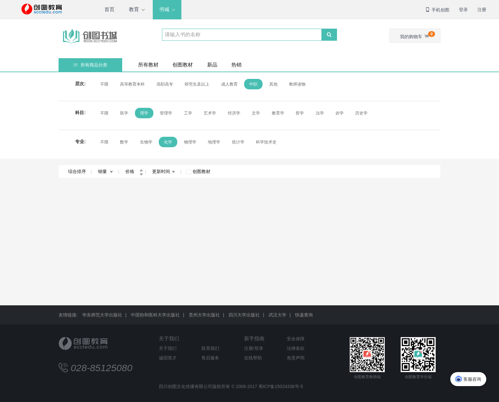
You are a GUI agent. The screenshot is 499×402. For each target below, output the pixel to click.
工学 (188, 113)
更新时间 (163, 171)
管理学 (166, 113)
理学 (144, 113)
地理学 (214, 142)
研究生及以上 (197, 84)
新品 (212, 64)
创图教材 (182, 64)
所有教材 (148, 64)
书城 (164, 9)
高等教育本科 (132, 84)
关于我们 (169, 338)
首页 (109, 9)
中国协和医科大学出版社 (155, 314)
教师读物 (297, 84)
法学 (320, 113)
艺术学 (210, 113)
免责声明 (296, 357)
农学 (339, 113)
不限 (104, 84)
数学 (124, 142)
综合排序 (77, 171)
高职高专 (165, 84)
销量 (106, 171)
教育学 (278, 113)
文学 (256, 113)
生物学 (146, 142)
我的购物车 (417, 35)
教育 (134, 9)
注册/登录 (253, 348)
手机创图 (437, 9)
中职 (253, 84)
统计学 (238, 142)
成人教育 (229, 84)
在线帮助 (253, 357)
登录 (463, 9)
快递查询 (304, 314)
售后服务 (210, 357)
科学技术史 (266, 142)
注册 (481, 9)
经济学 (234, 113)
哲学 (300, 113)
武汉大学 (277, 314)
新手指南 (254, 338)
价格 (134, 171)
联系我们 (210, 348)
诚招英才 (168, 357)
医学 (124, 113)
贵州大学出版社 (204, 314)
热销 (236, 64)
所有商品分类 (91, 64)
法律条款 (296, 348)
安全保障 (296, 338)
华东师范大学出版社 (102, 314)
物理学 (190, 142)
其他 (273, 84)
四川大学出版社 (244, 314)
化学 (168, 142)
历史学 (361, 113)
